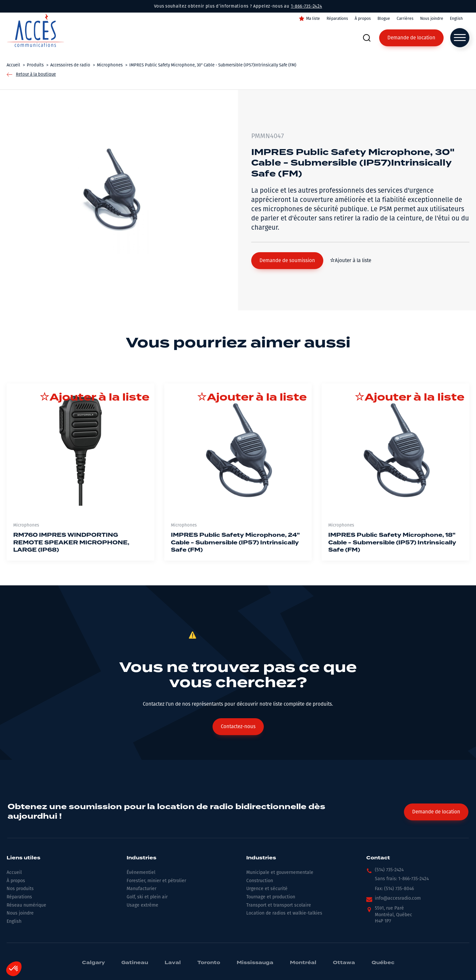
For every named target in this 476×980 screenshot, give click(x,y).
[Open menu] (459, 37)
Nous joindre (431, 18)
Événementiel (141, 872)
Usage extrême (142, 905)
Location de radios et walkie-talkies (284, 913)
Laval (173, 963)
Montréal (303, 963)
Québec (383, 963)
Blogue (383, 18)
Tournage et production (270, 897)
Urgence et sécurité (267, 888)
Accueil (14, 872)
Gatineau (134, 963)
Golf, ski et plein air (147, 897)
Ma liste (313, 18)
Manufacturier (141, 888)
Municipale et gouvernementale (279, 872)
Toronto (208, 963)
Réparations (337, 18)
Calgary (93, 963)
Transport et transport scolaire (278, 905)
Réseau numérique (26, 905)
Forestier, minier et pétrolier (156, 880)
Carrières (405, 18)
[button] (287, 260)
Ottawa (344, 963)
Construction (259, 880)
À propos (363, 18)
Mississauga (255, 963)
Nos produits (20, 888)
